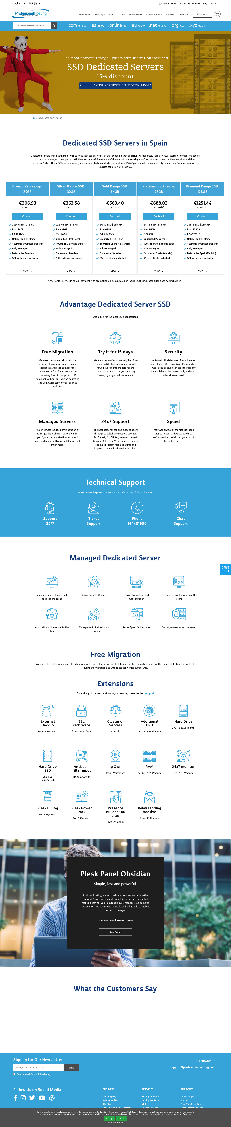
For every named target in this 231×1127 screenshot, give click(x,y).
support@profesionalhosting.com (192, 1067)
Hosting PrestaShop (151, 1100)
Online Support (188, 1096)
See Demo (115, 932)
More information (116, 1122)
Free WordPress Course (192, 1104)
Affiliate (184, 14)
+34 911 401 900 (168, 3)
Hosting (100, 15)
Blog (205, 3)
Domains (84, 15)
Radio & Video (154, 15)
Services (170, 14)
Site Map (107, 1104)
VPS (112, 15)
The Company (109, 1096)
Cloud (122, 14)
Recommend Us (110, 1100)
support (149, 693)
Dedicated (135, 15)
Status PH (185, 1100)
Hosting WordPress (151, 1096)
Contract (27, 216)
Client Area (202, 14)
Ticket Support (94, 521)
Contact (214, 3)
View (27, 271)
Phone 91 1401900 (137, 521)
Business (185, 3)
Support (196, 3)
